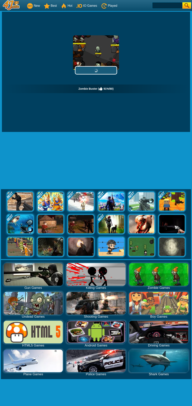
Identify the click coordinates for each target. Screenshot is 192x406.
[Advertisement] (96, 161)
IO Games (86, 5)
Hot (66, 5)
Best (50, 5)
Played (109, 5)
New (33, 5)
